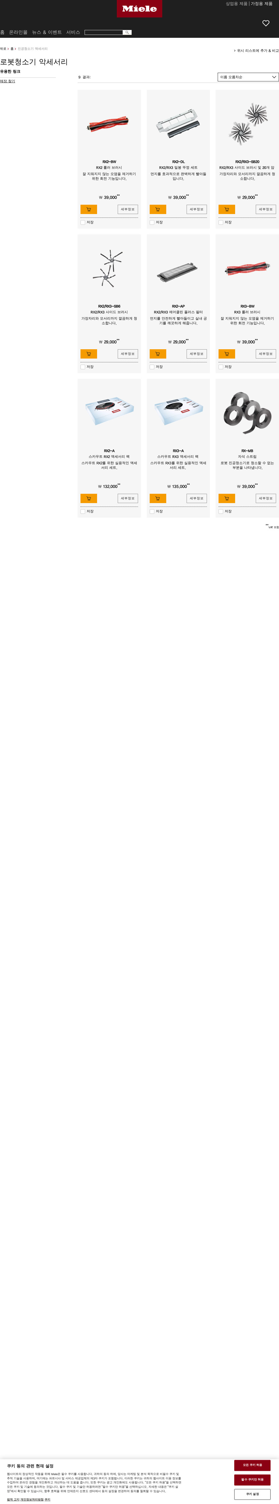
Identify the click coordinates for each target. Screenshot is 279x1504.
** (118, 196)
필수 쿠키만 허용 (252, 1479)
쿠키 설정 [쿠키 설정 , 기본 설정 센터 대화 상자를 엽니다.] (252, 1494)
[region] (139, 1481)
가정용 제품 (262, 4)
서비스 (73, 32)
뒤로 (3, 48)
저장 (90, 222)
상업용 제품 (237, 4)
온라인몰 (18, 32)
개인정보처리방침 (32, 1499)
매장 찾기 (7, 81)
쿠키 (47, 1499)
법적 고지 (13, 1499)
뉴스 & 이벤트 (47, 32)
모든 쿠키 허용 (252, 1465)
